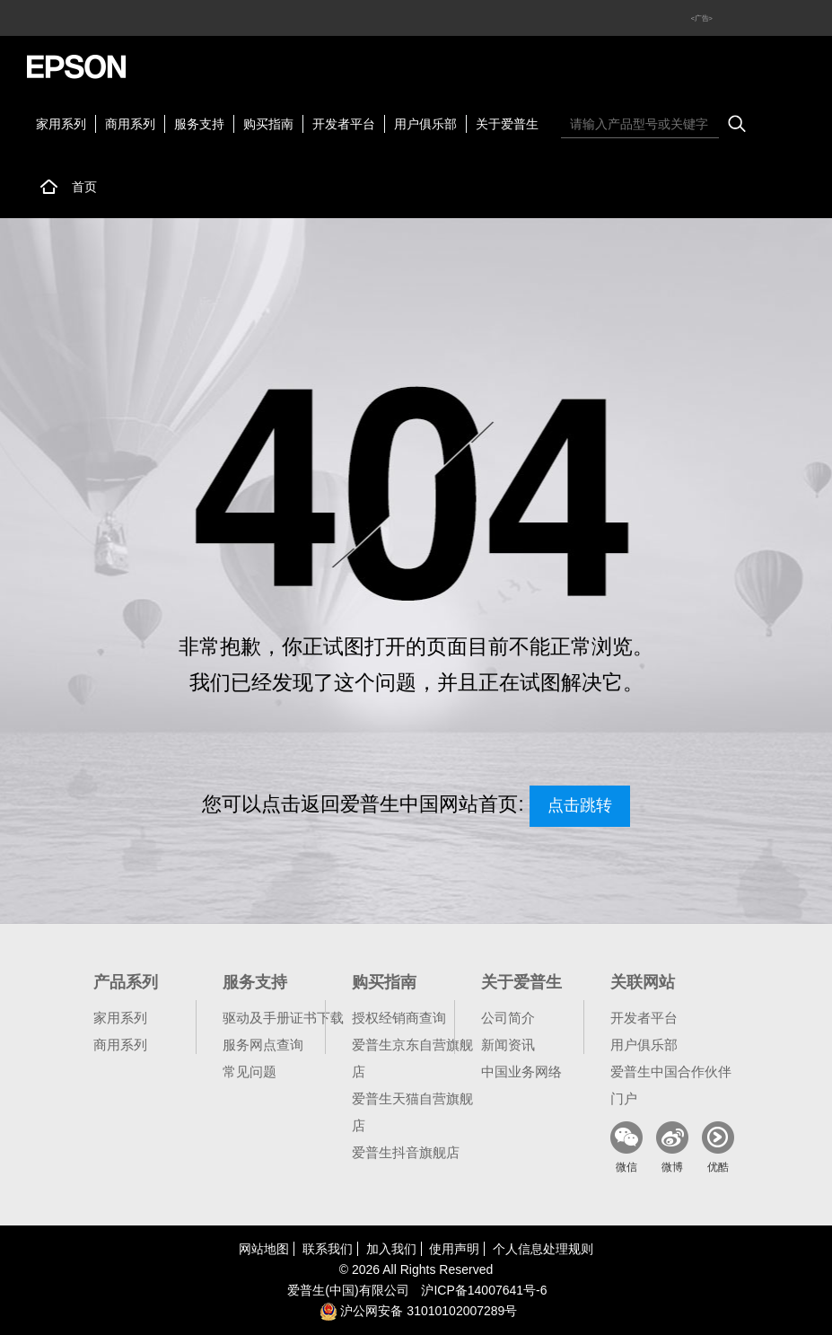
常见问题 (249, 1071)
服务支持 (199, 124)
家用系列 (61, 124)
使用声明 (454, 1249)
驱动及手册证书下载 (283, 1017)
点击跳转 (579, 805)
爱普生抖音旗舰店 (406, 1152)
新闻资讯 (508, 1044)
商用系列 (130, 124)
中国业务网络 (521, 1071)
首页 (84, 187)
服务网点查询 (263, 1044)
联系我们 (327, 1249)
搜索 (737, 124)
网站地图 (264, 1249)
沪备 (484, 1290)
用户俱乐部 (425, 124)
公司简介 (508, 1017)
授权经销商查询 (399, 1017)
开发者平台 (343, 124)
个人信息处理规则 (543, 1249)
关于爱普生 (507, 124)
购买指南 (268, 124)
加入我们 (391, 1249)
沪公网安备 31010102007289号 (419, 1311)
